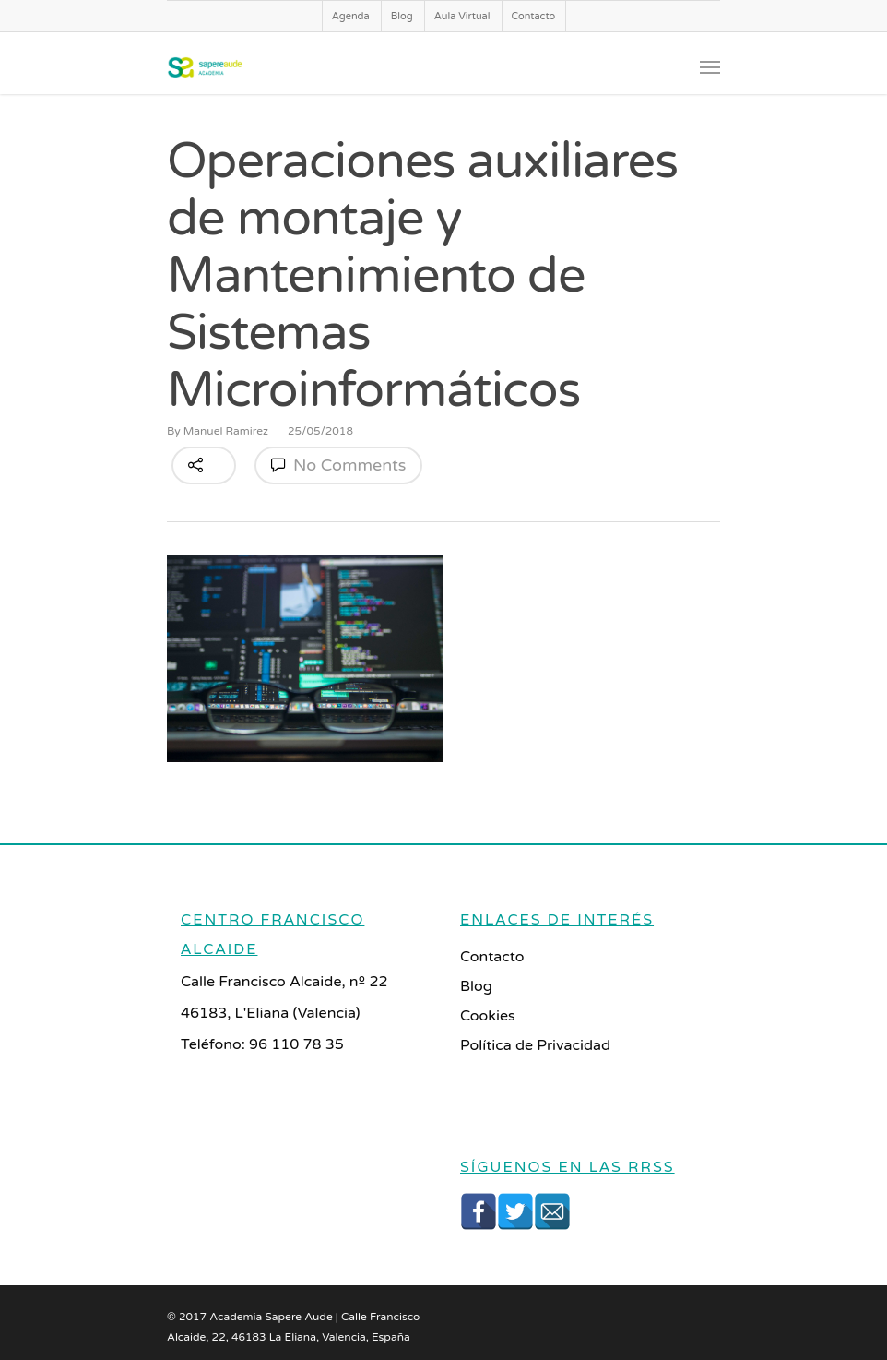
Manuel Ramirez (225, 430)
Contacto (534, 16)
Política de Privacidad (535, 1045)
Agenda (351, 16)
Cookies (487, 1016)
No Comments (338, 465)
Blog (402, 16)
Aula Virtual (462, 16)
